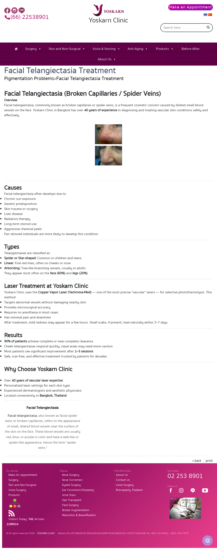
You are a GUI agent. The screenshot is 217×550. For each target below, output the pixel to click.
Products (162, 49)
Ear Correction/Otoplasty (78, 490)
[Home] (16, 49)
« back (196, 460)
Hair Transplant (71, 500)
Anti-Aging (135, 49)
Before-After (191, 49)
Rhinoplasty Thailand (129, 490)
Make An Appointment (22, 475)
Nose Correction (72, 480)
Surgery (31, 49)
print (209, 460)
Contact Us (123, 480)
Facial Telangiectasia (42, 407)
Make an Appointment (190, 7)
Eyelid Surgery (71, 485)
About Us (104, 59)
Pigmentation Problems (29, 78)
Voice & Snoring (104, 49)
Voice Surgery (17, 490)
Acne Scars (69, 495)
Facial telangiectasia (22, 415)
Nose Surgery (70, 475)
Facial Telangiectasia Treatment (90, 78)
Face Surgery (70, 505)
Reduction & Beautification (79, 515)
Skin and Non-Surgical (65, 49)
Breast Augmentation (75, 510)
